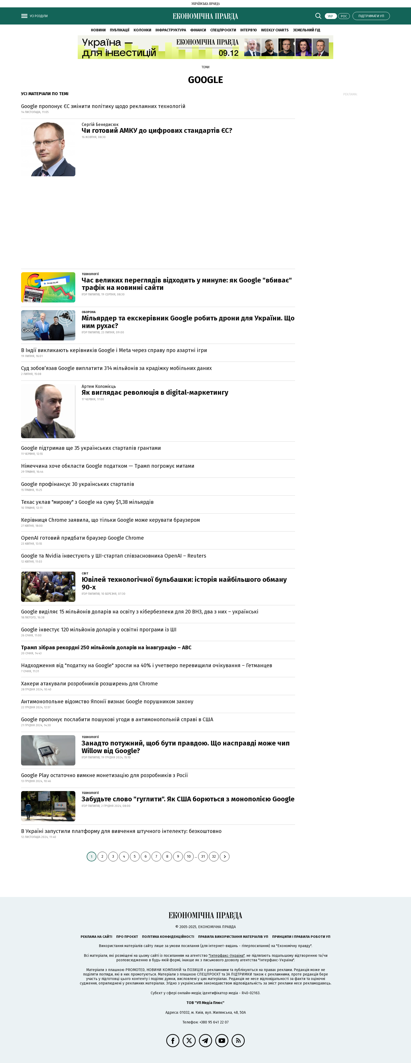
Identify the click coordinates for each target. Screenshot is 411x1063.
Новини (98, 30)
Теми (205, 67)
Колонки (142, 30)
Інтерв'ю (248, 30)
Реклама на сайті (96, 937)
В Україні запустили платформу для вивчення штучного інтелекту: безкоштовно (121, 831)
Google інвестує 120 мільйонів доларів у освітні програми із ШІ (99, 629)
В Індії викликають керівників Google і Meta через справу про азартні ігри (114, 350)
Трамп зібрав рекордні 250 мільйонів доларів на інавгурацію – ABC (106, 647)
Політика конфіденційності (168, 937)
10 (189, 856)
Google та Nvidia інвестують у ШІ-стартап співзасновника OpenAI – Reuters (113, 556)
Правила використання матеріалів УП (233, 937)
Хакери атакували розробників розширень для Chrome (89, 683)
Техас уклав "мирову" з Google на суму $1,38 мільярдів (87, 502)
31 (203, 856)
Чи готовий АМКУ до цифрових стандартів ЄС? (157, 130)
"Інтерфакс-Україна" (226, 955)
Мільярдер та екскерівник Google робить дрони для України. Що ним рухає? (188, 322)
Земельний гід (306, 30)
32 (214, 856)
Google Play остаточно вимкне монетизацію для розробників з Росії (104, 775)
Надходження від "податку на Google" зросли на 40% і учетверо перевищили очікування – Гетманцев (146, 665)
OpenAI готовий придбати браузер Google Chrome (82, 538)
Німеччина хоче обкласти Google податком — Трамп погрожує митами (107, 466)
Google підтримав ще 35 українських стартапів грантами (91, 448)
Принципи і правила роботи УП (301, 937)
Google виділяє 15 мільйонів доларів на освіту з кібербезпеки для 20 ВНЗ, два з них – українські (139, 611)
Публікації (119, 30)
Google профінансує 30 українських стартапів (77, 484)
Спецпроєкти (223, 30)
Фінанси (198, 30)
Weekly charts (275, 30)
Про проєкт (127, 937)
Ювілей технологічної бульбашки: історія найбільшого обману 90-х (184, 583)
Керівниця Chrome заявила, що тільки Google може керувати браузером (110, 520)
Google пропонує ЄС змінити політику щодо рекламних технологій (103, 106)
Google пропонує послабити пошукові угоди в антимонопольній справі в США (117, 719)
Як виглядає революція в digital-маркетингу (155, 392)
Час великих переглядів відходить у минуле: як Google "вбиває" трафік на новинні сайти (187, 284)
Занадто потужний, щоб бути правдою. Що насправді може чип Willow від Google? (186, 747)
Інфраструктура (170, 30)
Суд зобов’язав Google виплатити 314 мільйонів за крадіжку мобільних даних (116, 368)
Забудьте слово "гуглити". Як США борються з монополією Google (188, 799)
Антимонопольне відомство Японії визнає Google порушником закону (107, 701)
